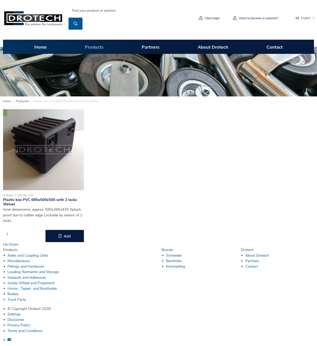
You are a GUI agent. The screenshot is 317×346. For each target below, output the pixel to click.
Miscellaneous (18, 260)
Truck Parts (16, 299)
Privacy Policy (18, 325)
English (303, 18)
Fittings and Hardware (25, 266)
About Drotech (213, 47)
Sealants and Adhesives (26, 277)
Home (40, 47)
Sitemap (14, 314)
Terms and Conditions (25, 330)
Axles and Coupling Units (27, 255)
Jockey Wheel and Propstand (30, 282)
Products (94, 47)
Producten (22, 101)
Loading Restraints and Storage (33, 271)
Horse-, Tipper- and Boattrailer (32, 288)
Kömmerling (175, 266)
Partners (151, 47)
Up (5, 244)
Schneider (174, 255)
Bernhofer (174, 260)
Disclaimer (15, 319)
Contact (274, 47)
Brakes (13, 293)
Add (67, 236)
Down (13, 244)
